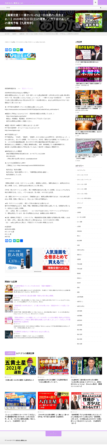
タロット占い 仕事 (82, 185)
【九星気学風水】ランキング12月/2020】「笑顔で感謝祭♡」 (33, 287)
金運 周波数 (80, 296)
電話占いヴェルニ (27, 89)
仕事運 (79, 213)
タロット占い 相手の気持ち (84, 199)
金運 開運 (79, 323)
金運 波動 (79, 309)
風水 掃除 (79, 328)
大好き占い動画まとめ (22, 443)
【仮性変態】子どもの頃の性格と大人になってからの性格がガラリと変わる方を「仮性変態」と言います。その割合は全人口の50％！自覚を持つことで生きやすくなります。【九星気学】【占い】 (86, 421)
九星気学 (17, 29)
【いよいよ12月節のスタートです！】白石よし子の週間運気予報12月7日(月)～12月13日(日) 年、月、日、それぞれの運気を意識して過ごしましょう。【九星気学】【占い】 (20, 421)
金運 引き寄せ (81, 305)
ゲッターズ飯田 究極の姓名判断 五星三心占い (87, 63)
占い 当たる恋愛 (81, 217)
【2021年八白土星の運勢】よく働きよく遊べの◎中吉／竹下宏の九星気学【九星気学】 (53, 418)
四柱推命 (79, 231)
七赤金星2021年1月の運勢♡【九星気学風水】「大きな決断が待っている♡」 (53, 379)
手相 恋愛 (79, 263)
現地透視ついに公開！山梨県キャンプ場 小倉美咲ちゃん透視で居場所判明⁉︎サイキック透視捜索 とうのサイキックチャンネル (88, 109)
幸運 (78, 245)
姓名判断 (79, 65)
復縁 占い (79, 254)
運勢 (78, 136)
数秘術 (78, 161)
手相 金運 (79, 268)
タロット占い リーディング (84, 180)
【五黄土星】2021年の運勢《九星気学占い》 (20, 379)
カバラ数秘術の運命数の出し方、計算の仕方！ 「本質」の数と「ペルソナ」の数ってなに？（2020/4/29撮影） (88, 158)
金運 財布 (79, 319)
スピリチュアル (81, 171)
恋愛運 (79, 259)
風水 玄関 (79, 332)
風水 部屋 (79, 337)
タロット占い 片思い (83, 194)
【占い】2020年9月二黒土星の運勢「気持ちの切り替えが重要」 (34, 297)
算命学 (79, 282)
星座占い (79, 277)
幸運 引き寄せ (81, 249)
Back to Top (53, 437)
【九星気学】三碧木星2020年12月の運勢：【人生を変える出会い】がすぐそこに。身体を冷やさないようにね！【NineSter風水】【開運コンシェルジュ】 (85, 383)
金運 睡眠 (79, 314)
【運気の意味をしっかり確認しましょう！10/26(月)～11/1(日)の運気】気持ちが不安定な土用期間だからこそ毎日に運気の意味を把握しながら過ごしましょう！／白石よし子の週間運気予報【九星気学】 (42, 321)
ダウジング (80, 203)
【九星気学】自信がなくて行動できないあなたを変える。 (32, 333)
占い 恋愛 (79, 222)
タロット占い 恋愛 (82, 190)
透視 (78, 88)
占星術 (79, 226)
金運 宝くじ (80, 300)
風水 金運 (79, 342)
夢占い (79, 236)
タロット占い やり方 (83, 176)
